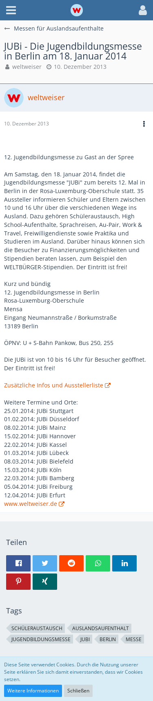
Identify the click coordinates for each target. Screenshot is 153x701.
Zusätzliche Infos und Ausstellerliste (53, 385)
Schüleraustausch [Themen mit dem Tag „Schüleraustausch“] (36, 628)
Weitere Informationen (33, 690)
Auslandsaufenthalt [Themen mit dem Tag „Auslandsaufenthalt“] (100, 628)
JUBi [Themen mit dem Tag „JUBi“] (85, 639)
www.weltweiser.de (30, 504)
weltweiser (27, 66)
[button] (11, 10)
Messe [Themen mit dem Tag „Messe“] (134, 639)
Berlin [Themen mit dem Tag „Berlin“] (108, 639)
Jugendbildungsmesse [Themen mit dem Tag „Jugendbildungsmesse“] (41, 639)
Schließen (78, 690)
